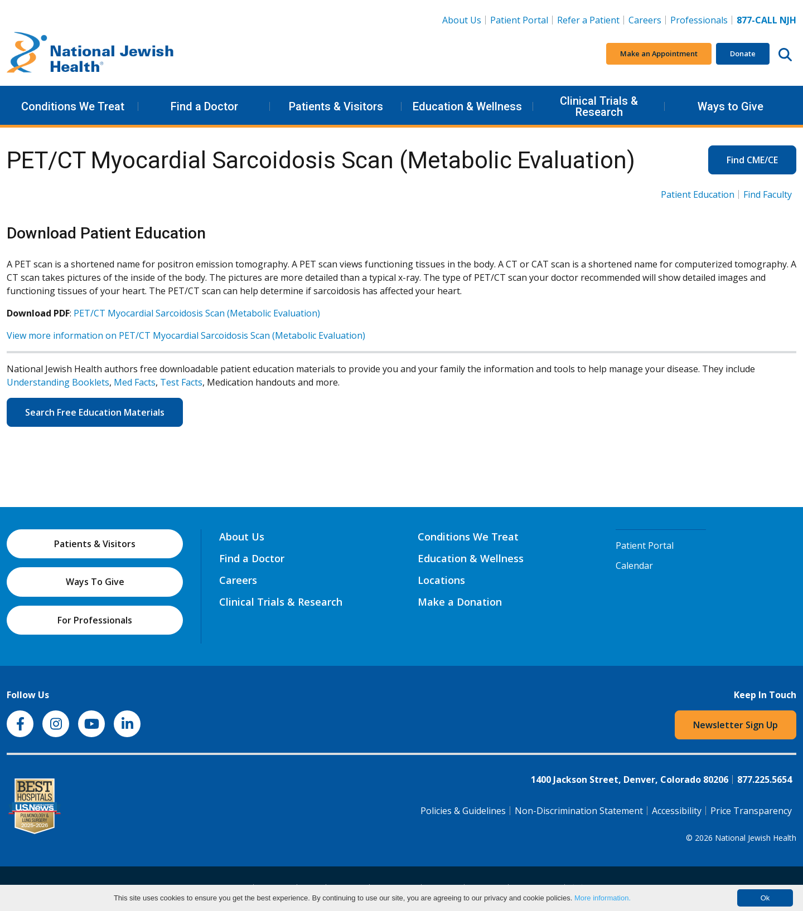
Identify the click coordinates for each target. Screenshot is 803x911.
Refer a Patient (588, 20)
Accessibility (677, 811)
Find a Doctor (204, 106)
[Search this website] (785, 54)
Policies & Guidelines (463, 811)
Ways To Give (95, 582)
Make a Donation (460, 601)
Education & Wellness (467, 106)
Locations (441, 580)
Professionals (699, 20)
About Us (461, 20)
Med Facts (135, 382)
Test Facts (181, 382)
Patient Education (697, 194)
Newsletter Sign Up (735, 725)
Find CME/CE (752, 160)
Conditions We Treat (72, 106)
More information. (602, 898)
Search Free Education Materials (95, 412)
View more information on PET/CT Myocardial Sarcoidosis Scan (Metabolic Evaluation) (186, 335)
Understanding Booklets (58, 382)
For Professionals (94, 620)
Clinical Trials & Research (599, 106)
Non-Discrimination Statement (579, 811)
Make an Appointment (659, 53)
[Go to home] (90, 54)
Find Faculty (767, 194)
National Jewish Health (755, 837)
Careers (647, 19)
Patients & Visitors (336, 106)
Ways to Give (730, 106)
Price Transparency (751, 811)
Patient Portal (519, 20)
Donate (743, 53)
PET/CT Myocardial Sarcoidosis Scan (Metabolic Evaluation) (197, 313)
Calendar (634, 565)
